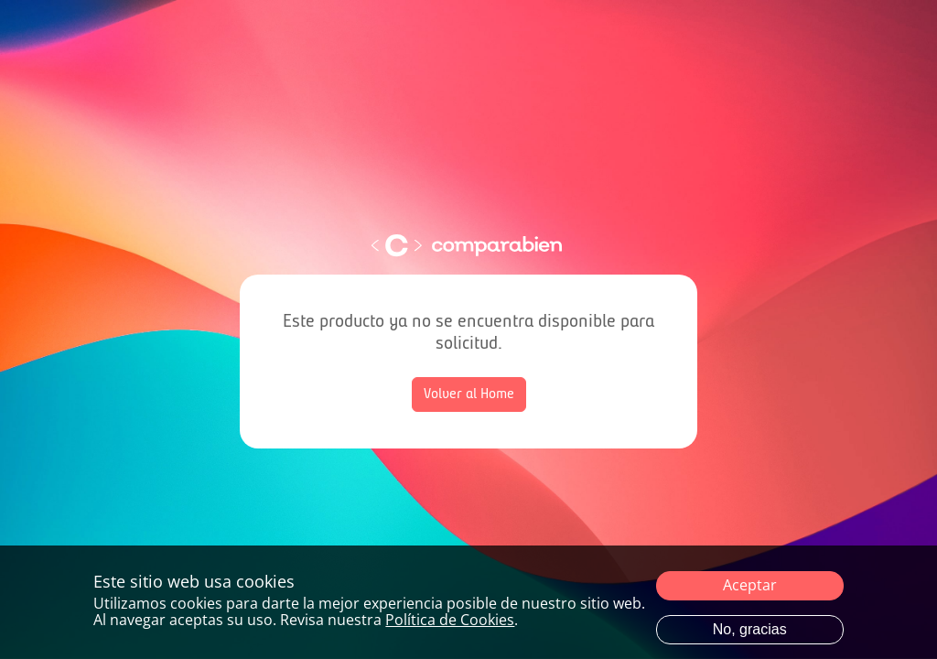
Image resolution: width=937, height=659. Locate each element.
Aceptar (750, 585)
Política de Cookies (449, 620)
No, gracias (750, 629)
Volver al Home (469, 394)
